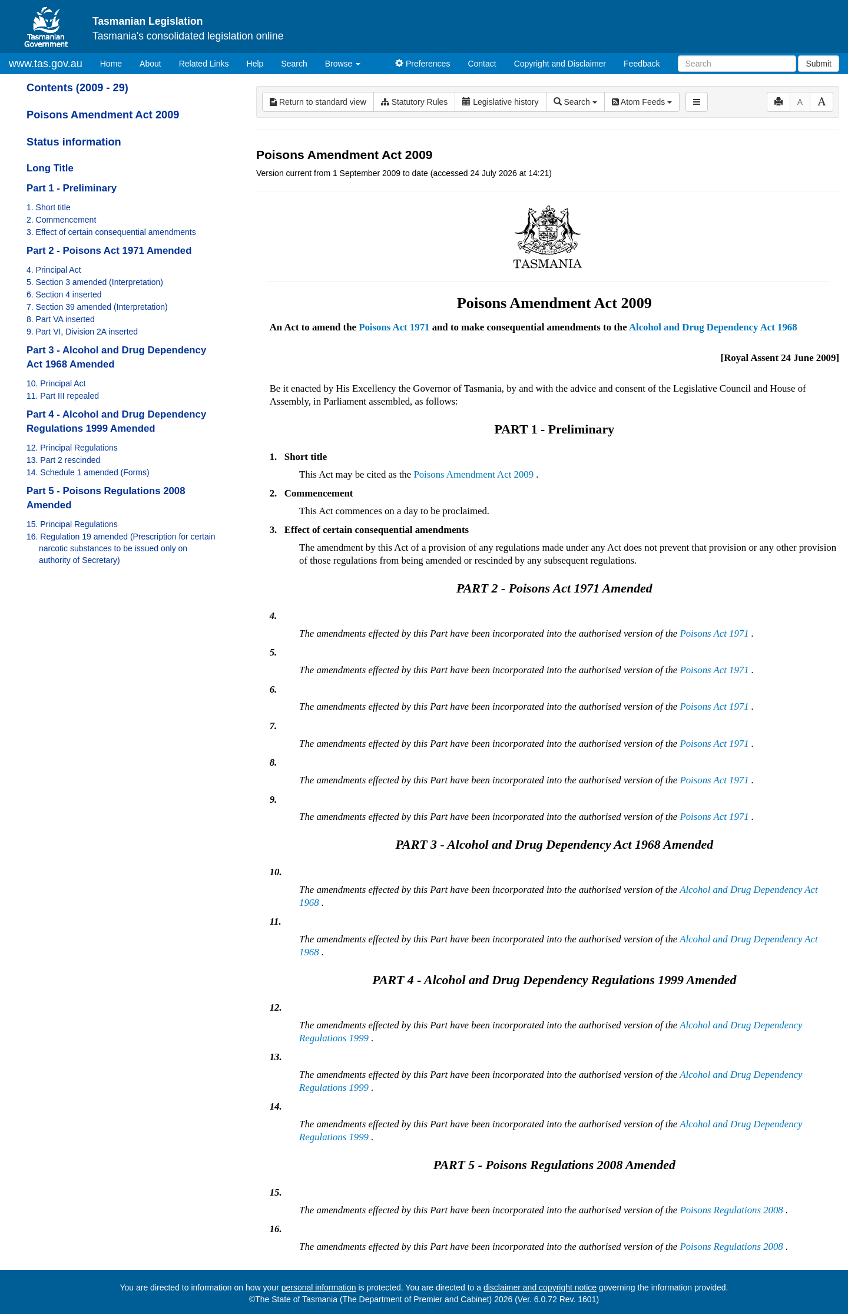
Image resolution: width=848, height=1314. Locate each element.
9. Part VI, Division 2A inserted (82, 331)
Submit (819, 63)
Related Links (204, 63)
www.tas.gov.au (45, 63)
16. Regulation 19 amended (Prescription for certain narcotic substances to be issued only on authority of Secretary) (121, 548)
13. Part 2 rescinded (63, 460)
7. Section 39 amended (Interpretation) (97, 307)
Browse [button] (343, 63)
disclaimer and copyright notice (540, 1287)
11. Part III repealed (62, 396)
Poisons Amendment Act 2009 (102, 115)
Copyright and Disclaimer (560, 63)
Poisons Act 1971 (394, 327)
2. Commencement (61, 219)
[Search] (737, 63)
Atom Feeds (642, 102)
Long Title (50, 168)
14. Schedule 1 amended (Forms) (88, 472)
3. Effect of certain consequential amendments (111, 232)
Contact (482, 63)
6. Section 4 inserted (64, 294)
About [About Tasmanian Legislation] (150, 63)
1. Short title (48, 207)
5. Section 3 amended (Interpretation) (94, 282)
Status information (73, 142)
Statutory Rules (414, 102)
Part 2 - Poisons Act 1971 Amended (108, 250)
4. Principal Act (53, 269)
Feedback (642, 63)
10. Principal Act (55, 383)
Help (255, 63)
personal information (318, 1287)
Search (294, 63)
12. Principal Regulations (72, 447)
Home (115, 62)
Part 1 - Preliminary (71, 188)
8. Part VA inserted (60, 319)
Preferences (422, 63)
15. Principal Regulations (72, 524)
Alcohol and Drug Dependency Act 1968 (713, 327)
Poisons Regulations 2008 (731, 1210)
